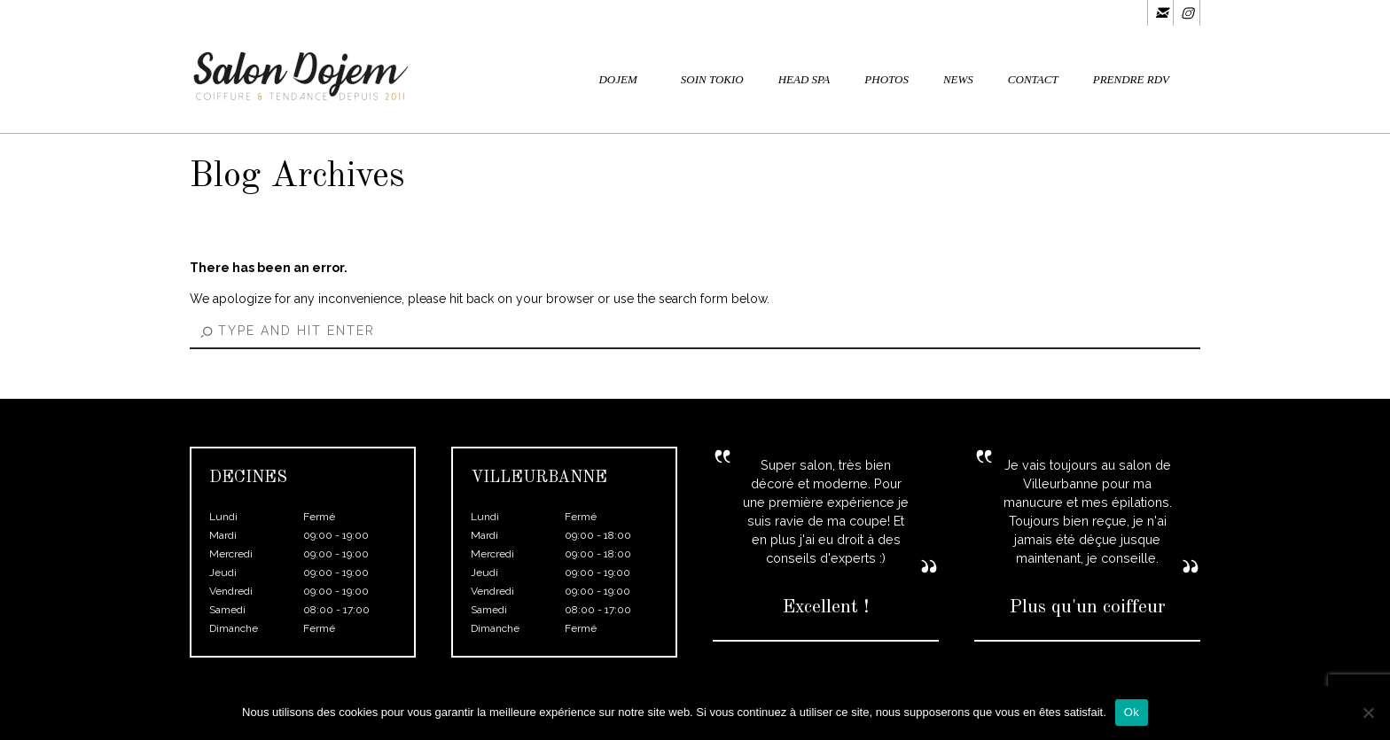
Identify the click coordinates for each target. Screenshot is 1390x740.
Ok (1131, 712)
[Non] (1368, 712)
